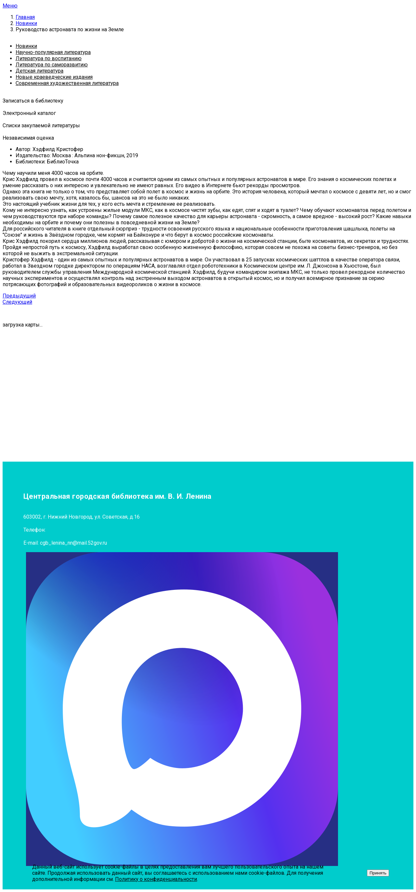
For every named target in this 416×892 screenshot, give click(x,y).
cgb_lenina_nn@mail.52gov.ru (73, 543)
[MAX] (182, 709)
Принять (378, 873)
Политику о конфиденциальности (156, 879)
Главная (25, 17)
